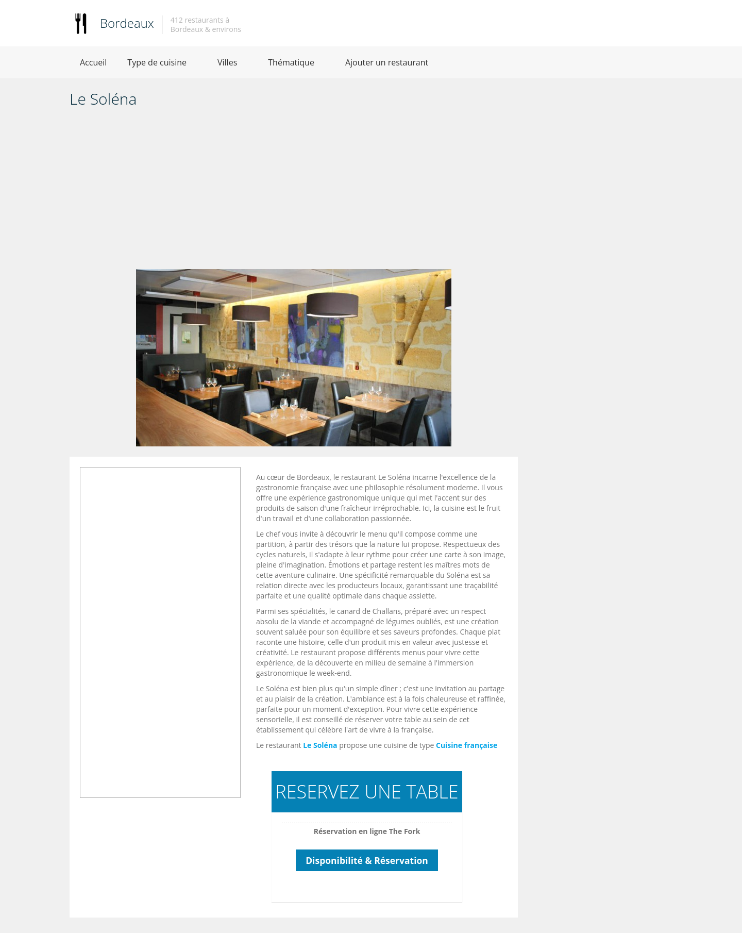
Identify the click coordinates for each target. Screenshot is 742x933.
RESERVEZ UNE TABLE (366, 791)
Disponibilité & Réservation (367, 860)
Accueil (93, 62)
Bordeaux (127, 22)
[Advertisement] (294, 192)
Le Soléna (320, 745)
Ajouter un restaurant (386, 62)
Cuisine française (466, 745)
